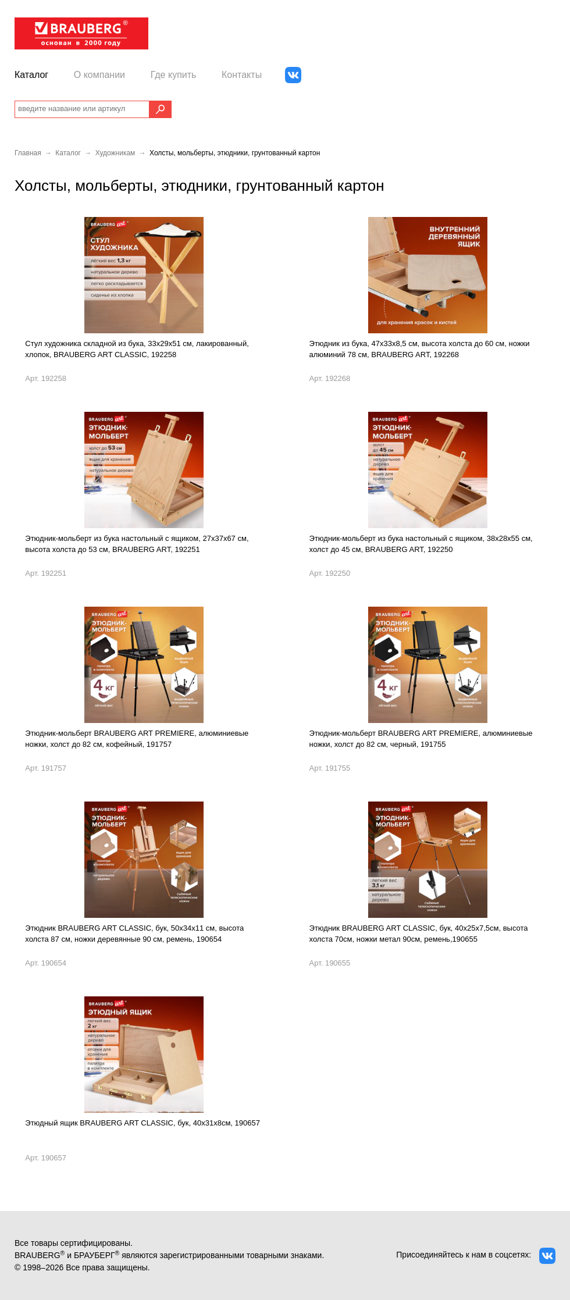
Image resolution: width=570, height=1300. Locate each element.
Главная (28, 153)
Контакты (242, 75)
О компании (99, 75)
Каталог (31, 75)
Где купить (174, 75)
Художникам (115, 153)
